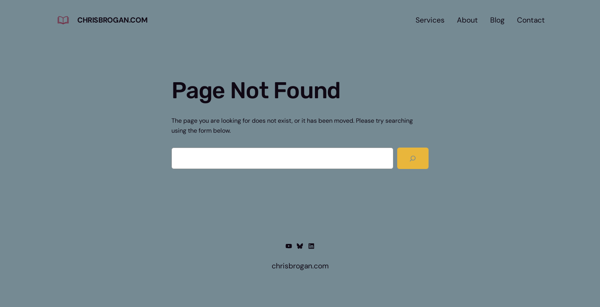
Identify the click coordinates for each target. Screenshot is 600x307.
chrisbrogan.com (112, 20)
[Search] (413, 158)
